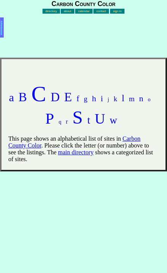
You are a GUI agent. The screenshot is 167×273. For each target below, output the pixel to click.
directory (51, 11)
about (67, 11)
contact (101, 11)
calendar (84, 11)
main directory (76, 152)
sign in (117, 11)
